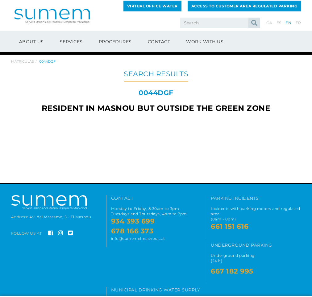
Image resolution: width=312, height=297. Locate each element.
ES (279, 22)
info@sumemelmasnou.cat (138, 238)
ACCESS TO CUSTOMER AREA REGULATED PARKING (244, 6)
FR (298, 22)
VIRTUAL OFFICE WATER (152, 6)
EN (288, 22)
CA (269, 22)
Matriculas (22, 61)
